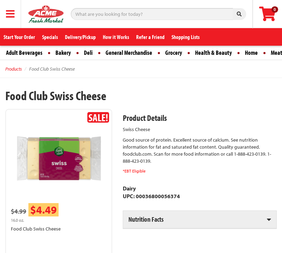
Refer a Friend (150, 36)
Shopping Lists (186, 36)
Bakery (63, 52)
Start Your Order (19, 36)
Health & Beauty (213, 52)
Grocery (173, 52)
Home (251, 52)
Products (13, 69)
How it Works (116, 36)
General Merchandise (129, 52)
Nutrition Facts (145, 219)
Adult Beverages (24, 52)
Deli (88, 52)
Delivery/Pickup (80, 36)
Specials (50, 36)
